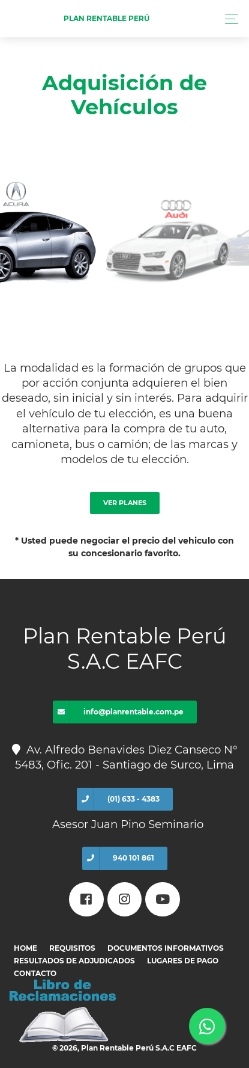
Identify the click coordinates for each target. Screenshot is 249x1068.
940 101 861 (133, 857)
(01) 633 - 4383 (133, 798)
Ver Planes (124, 503)
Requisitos (72, 948)
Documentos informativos (165, 948)
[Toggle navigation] (228, 19)
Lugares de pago (182, 960)
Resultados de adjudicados (74, 960)
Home (25, 948)
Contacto (35, 973)
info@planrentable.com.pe (133, 711)
